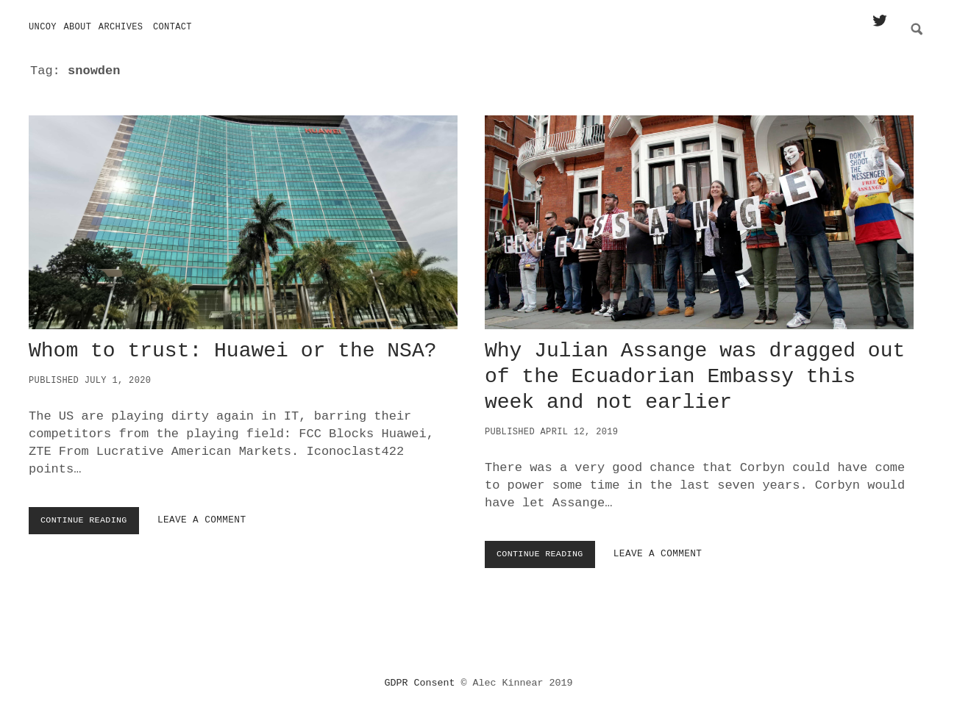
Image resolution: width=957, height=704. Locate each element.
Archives (121, 27)
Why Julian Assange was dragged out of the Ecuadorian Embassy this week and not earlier (699, 217)
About (77, 27)
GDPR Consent (420, 677)
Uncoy (43, 27)
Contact (172, 27)
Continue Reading (90, 519)
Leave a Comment (210, 515)
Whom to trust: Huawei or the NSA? (243, 217)
